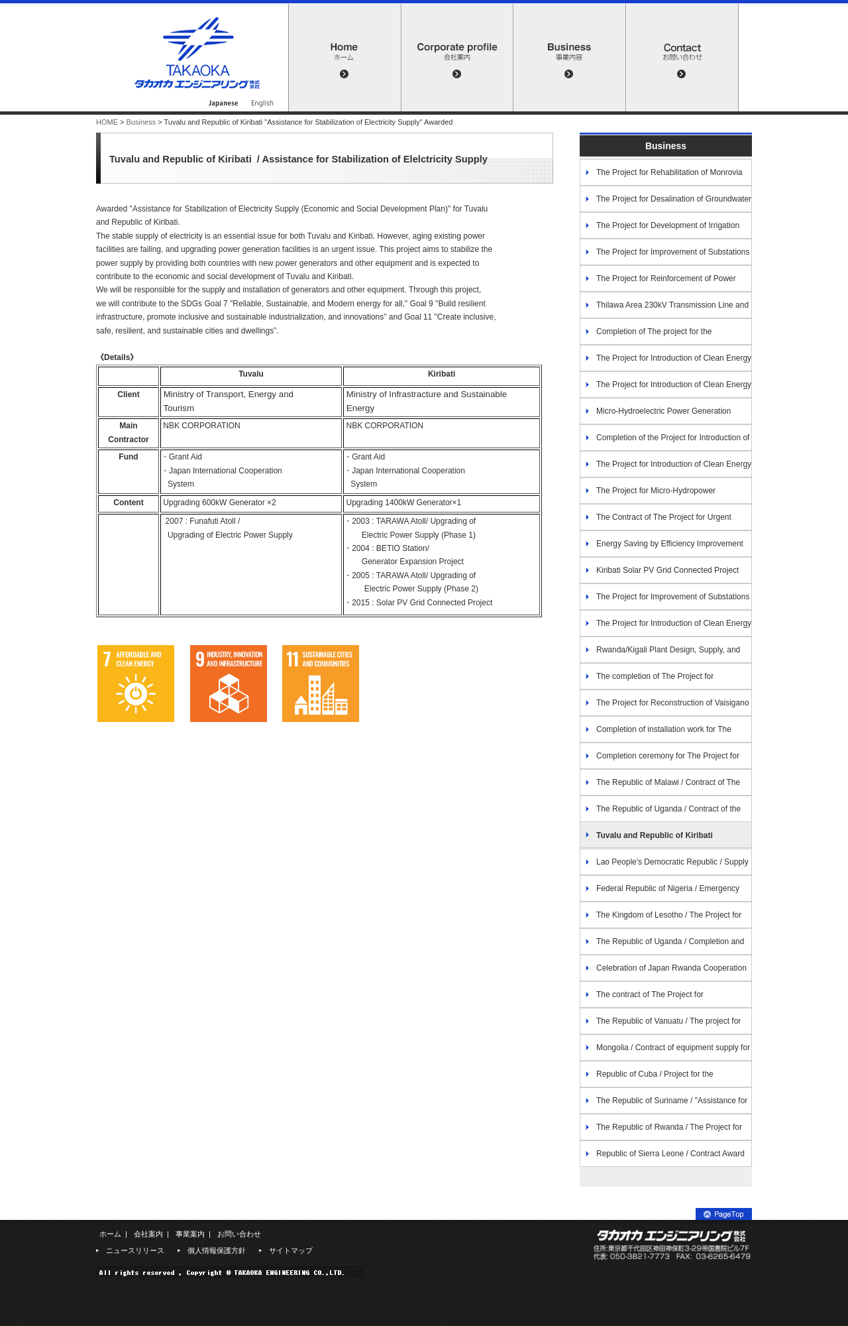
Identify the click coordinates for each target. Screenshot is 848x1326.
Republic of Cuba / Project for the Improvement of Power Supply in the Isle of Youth (655, 1078)
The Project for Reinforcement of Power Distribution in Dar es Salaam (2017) (658, 283)
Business (141, 122)
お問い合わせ (682, 57)
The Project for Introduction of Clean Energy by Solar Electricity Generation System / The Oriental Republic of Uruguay (665, 627)
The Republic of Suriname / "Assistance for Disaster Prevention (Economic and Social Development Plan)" (663, 1105)
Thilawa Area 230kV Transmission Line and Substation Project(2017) (664, 309)
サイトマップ (291, 1250)
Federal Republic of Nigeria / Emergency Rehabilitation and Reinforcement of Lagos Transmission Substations (659, 893)
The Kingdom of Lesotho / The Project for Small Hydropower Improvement (660, 919)
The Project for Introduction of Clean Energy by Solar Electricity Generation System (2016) (665, 362)
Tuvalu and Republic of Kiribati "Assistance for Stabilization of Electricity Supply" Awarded (658, 840)
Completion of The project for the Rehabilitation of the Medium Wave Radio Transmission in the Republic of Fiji (652, 336)
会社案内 (457, 57)
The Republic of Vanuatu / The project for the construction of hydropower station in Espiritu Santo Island (665, 1025)
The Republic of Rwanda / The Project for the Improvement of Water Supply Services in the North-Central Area (661, 1131)
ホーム (110, 1234)
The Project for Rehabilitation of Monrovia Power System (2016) (661, 177)
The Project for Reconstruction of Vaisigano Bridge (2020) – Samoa (664, 707)
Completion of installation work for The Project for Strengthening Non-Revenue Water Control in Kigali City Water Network (661, 734)
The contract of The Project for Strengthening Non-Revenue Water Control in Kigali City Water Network (660, 999)
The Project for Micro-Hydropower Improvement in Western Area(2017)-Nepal (655, 495)
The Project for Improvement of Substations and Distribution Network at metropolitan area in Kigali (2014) (664, 256)
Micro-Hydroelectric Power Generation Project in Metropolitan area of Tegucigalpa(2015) (655, 415)
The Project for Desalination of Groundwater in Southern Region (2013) (665, 203)
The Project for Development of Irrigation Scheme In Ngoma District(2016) (659, 230)
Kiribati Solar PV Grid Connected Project (667, 570)
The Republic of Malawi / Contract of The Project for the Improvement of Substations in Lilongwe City (660, 787)
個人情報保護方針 (216, 1250)
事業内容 (569, 57)
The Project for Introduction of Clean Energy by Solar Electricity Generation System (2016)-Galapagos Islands (665, 389)
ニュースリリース (135, 1250)
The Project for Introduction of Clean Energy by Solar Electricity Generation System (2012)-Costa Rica (665, 468)
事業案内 (190, 1234)
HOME (344, 57)
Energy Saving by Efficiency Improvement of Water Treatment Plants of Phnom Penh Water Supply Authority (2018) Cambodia (666, 548)
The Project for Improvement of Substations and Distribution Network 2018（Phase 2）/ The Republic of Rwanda (664, 601)
